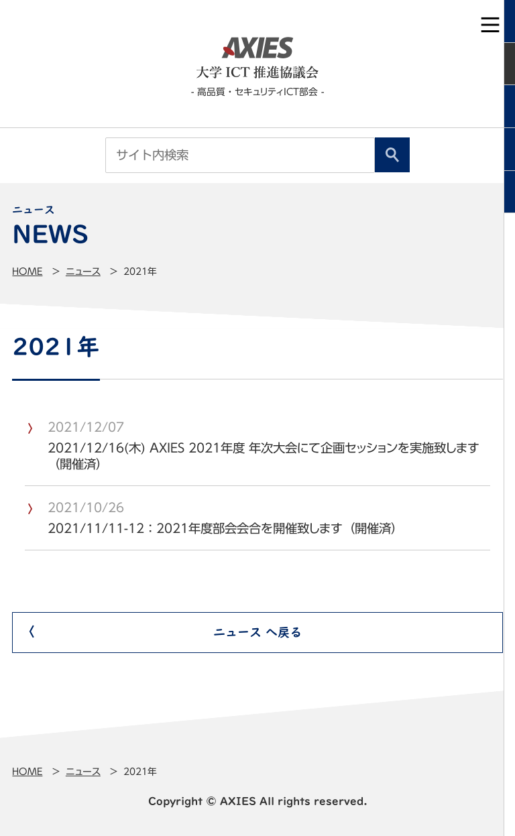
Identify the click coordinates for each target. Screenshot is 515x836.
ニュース (83, 271)
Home (27, 271)
